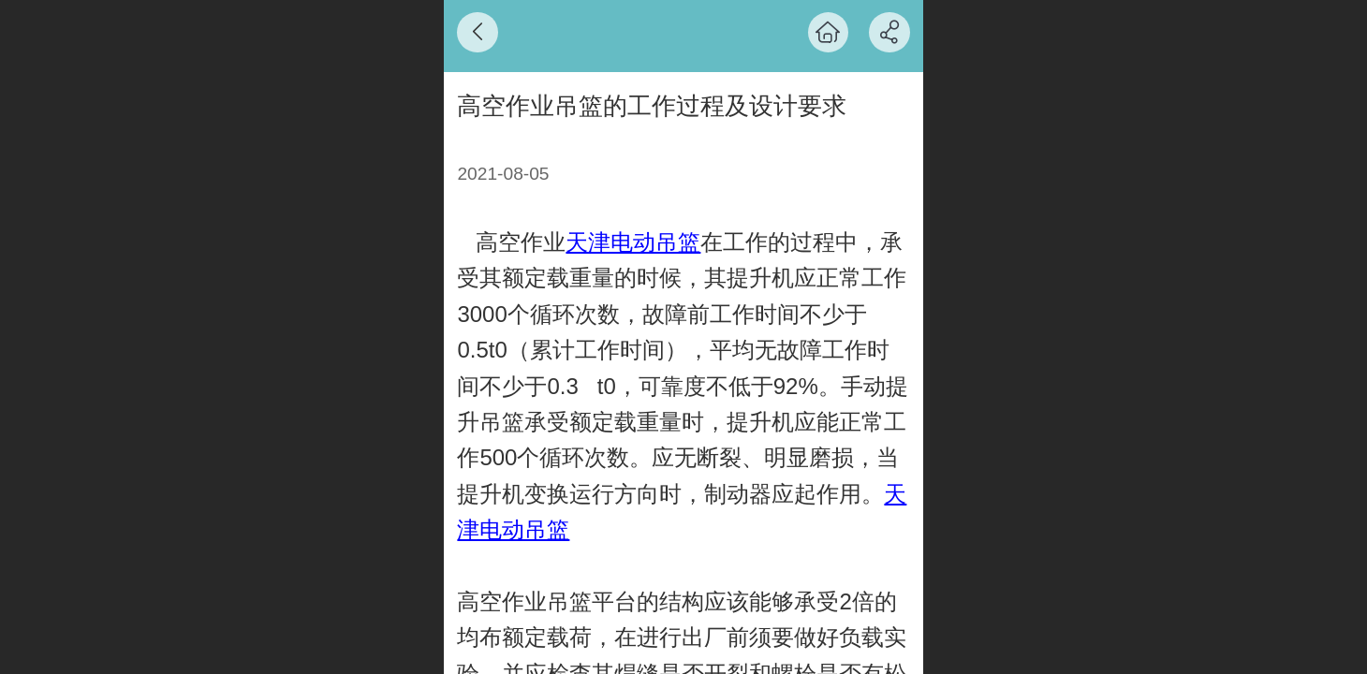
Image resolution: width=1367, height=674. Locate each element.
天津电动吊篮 (633, 242)
